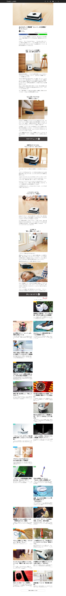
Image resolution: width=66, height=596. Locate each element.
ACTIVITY (15, 362)
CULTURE (15, 321)
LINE (42, 34)
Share (23, 34)
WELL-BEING (15, 447)
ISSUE (34, 382)
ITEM (34, 321)
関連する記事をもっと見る (33, 590)
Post (33, 34)
